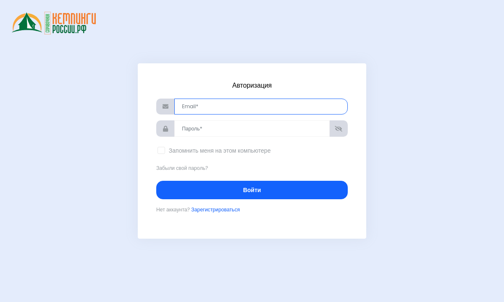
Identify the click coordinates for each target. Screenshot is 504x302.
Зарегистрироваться (215, 209)
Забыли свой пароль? (182, 168)
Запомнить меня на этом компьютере (218, 151)
